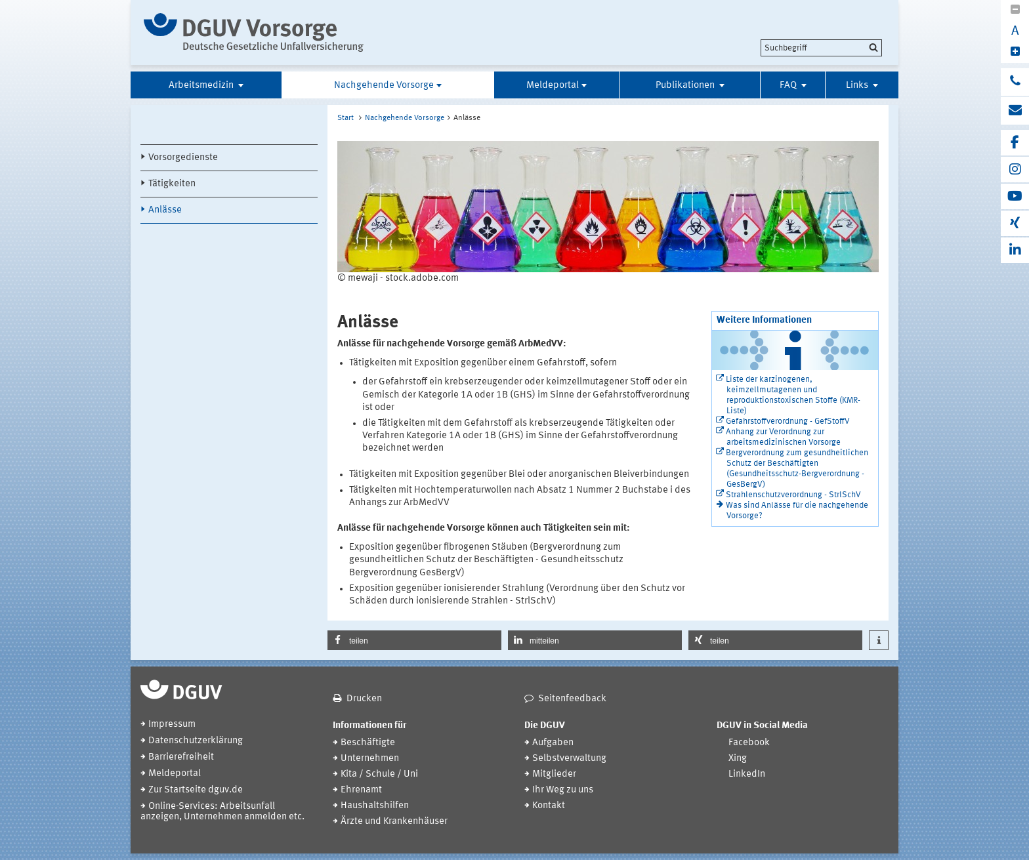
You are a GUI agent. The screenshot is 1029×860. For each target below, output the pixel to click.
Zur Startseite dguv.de (195, 790)
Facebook (749, 743)
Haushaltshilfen (375, 806)
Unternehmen (370, 759)
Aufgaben (553, 743)
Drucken (364, 699)
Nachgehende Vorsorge (384, 86)
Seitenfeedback (572, 699)
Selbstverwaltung (569, 759)
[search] (821, 47)
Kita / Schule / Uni (379, 774)
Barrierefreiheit (181, 757)
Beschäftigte (368, 743)
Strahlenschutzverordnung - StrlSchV (793, 495)
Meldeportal (552, 86)
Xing (737, 759)
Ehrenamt (361, 790)
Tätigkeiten (172, 184)
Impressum (172, 724)
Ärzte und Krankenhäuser (394, 822)
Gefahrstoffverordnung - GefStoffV (788, 421)
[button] (414, 640)
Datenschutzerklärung (195, 741)
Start (345, 118)
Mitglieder (554, 774)
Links (858, 86)
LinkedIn (746, 774)
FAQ (789, 86)
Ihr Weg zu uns (562, 790)
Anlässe (165, 210)
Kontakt (548, 806)
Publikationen (686, 86)
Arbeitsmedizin (202, 86)
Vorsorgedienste (183, 158)
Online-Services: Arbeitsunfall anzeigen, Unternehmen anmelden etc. (222, 812)
